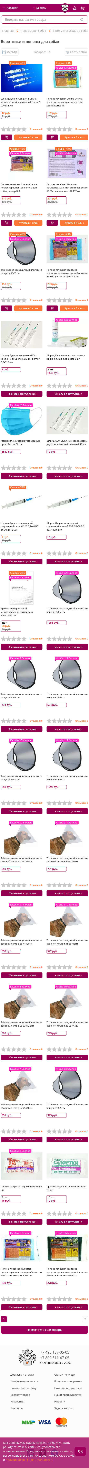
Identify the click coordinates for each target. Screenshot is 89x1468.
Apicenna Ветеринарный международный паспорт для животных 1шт (17, 612)
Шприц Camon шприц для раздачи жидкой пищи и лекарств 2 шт (66, 357)
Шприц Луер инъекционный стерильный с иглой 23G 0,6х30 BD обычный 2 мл (65, 526)
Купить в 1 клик (28, 137)
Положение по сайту (23, 1388)
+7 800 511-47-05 (54, 1357)
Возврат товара (20, 1395)
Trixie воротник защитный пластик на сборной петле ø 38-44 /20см (21, 942)
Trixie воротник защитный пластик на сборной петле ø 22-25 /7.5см (67, 1024)
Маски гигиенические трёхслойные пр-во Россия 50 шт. (20, 442)
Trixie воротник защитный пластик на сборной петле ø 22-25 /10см (21, 1106)
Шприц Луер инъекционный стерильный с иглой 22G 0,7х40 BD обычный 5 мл (19, 526)
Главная (8, 31)
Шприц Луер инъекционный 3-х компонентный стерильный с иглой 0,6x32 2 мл (20, 359)
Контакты (16, 1408)
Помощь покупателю (68, 1388)
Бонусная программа (68, 1381)
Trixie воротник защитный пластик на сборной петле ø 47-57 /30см (21, 860)
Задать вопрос (63, 1408)
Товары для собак (33, 31)
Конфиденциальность (24, 1381)
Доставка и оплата (22, 1374)
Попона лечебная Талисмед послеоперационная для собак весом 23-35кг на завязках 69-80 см (67, 1272)
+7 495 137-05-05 (54, 1352)
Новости (59, 1401)
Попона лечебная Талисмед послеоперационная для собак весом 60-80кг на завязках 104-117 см (67, 188)
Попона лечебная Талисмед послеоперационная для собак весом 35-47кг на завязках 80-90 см (21, 1272)
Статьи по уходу (64, 1374)
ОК (80, 1451)
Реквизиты (17, 1401)
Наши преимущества (67, 1395)
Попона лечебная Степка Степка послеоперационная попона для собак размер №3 (19, 188)
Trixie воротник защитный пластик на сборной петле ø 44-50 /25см (67, 860)
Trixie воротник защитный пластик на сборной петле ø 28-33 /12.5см (21, 1024)
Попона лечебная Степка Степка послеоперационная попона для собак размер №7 (64, 102)
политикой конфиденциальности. (29, 1460)
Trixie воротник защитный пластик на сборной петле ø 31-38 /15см (67, 942)
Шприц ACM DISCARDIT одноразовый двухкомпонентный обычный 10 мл (67, 442)
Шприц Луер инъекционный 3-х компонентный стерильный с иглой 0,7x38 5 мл (20, 102)
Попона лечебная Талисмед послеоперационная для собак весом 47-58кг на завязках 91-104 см (67, 273)
